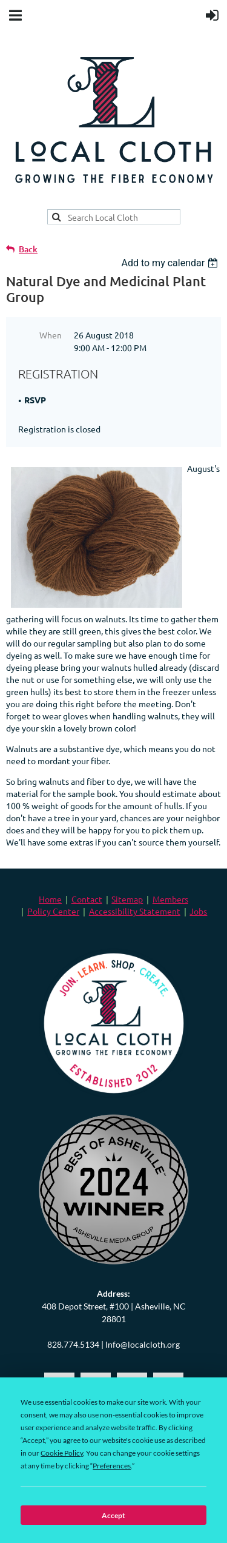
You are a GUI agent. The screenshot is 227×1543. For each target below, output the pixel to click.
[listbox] (171, 263)
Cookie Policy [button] (62, 1452)
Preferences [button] (112, 1465)
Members (170, 898)
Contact (86, 898)
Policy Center (53, 911)
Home (50, 898)
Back (28, 249)
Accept (113, 1515)
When (50, 334)
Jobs (198, 911)
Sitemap (127, 898)
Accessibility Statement (134, 911)
